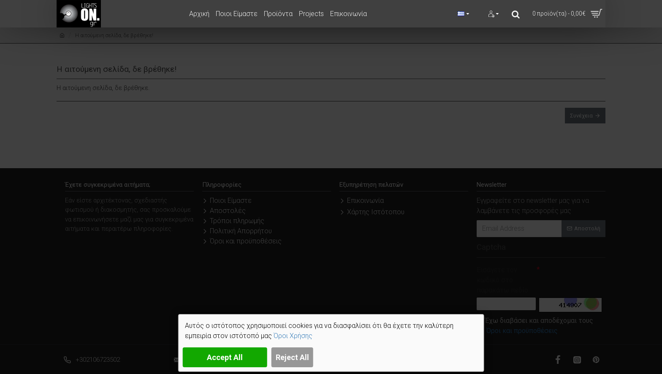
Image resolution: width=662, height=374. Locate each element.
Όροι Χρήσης (293, 336)
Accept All (225, 357)
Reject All (292, 357)
